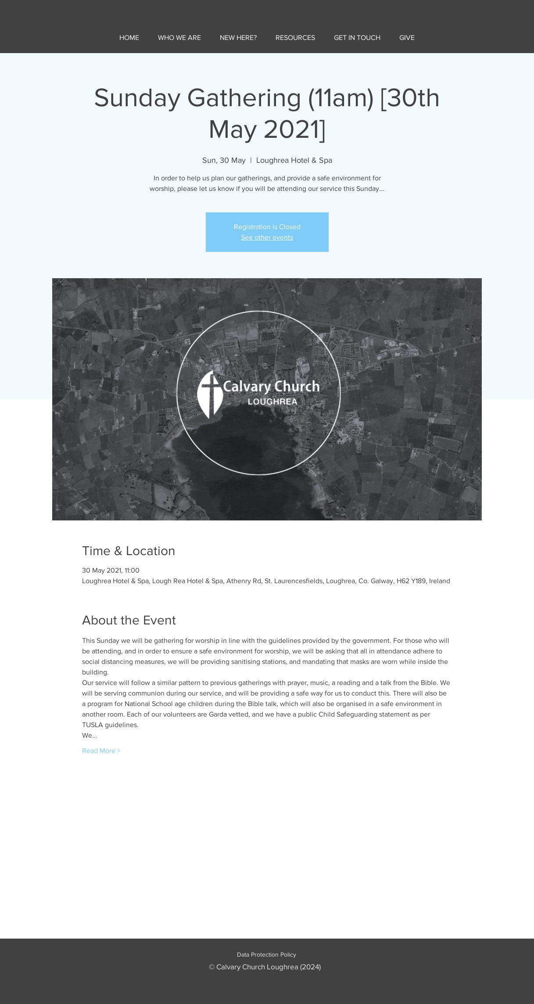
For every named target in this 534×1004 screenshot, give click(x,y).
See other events (267, 237)
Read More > (101, 750)
